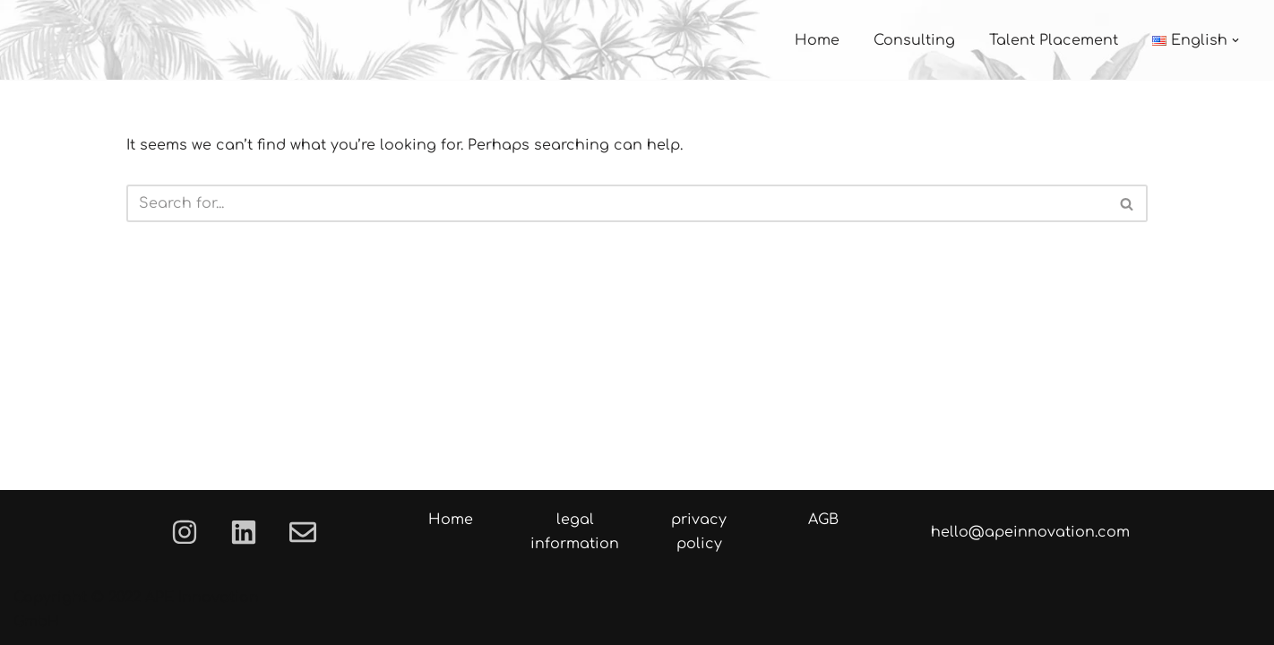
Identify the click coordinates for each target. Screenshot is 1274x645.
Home (817, 40)
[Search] (616, 203)
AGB (823, 520)
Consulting (914, 40)
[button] (1235, 40)
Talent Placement (1053, 40)
